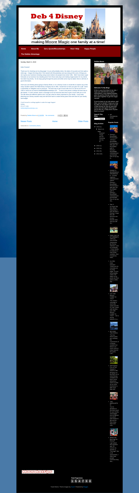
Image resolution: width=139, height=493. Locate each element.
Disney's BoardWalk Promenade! (114, 136)
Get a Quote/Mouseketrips (54, 49)
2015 (98, 148)
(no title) (112, 261)
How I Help (74, 49)
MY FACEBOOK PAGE (114, 116)
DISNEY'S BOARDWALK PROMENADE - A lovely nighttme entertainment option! (114, 175)
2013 (98, 154)
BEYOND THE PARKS (114, 332)
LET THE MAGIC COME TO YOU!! (113, 296)
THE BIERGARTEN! (114, 403)
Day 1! (112, 204)
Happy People (90, 49)
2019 (98, 127)
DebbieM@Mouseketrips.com (29, 108)
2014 (98, 151)
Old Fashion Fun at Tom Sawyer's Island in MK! (114, 368)
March (100, 129)
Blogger (85, 487)
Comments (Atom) (34, 125)
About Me (35, 49)
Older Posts (83, 121)
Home (23, 49)
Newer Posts (26, 121)
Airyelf (73, 487)
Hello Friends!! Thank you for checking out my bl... (101, 136)
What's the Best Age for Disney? (114, 439)
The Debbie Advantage (30, 54)
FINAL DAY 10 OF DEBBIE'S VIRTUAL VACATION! (114, 238)
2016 (98, 145)
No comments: (50, 115)
